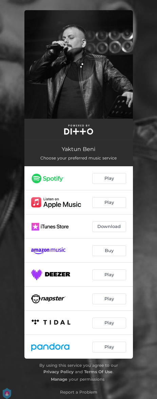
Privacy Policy (58, 371)
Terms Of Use (98, 371)
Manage (59, 379)
